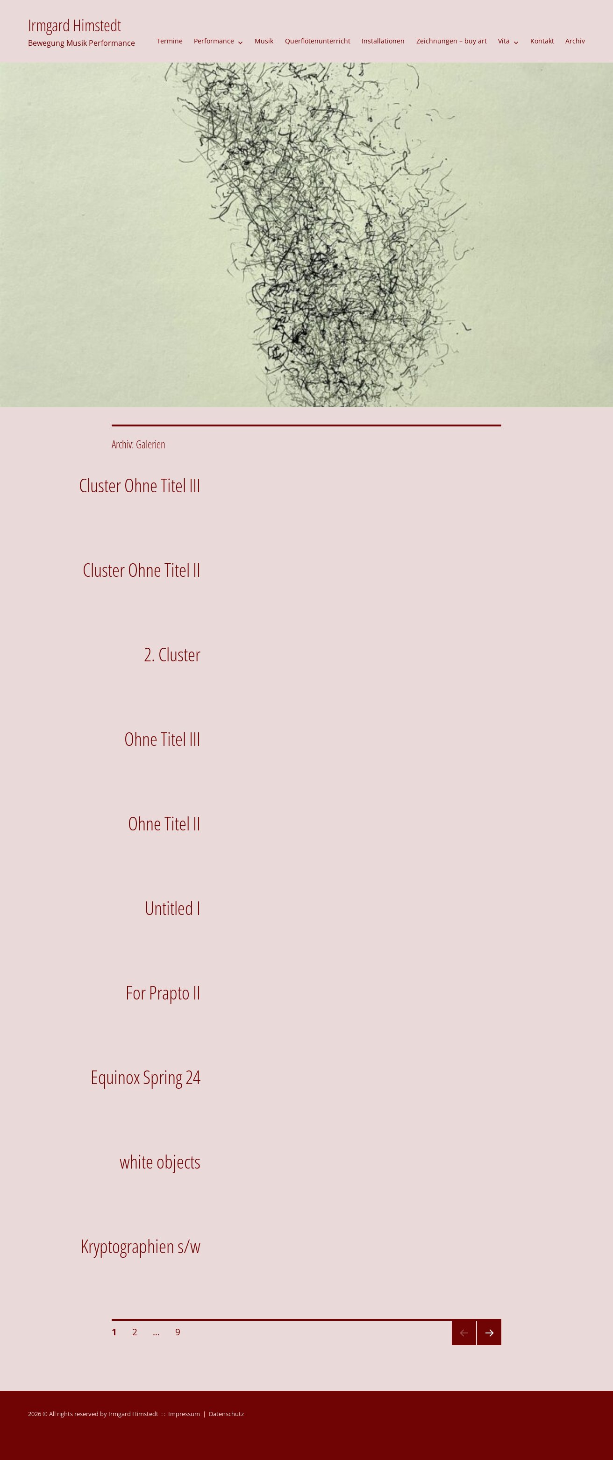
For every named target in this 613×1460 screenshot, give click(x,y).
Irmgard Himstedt (74, 25)
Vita (504, 40)
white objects (160, 1161)
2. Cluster (172, 654)
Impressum (184, 1414)
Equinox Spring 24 (145, 1077)
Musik (264, 40)
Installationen (383, 40)
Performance (214, 40)
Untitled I (172, 908)
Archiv (575, 40)
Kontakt (542, 40)
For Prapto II (163, 992)
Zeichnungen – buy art (451, 40)
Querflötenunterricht (317, 40)
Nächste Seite (488, 1344)
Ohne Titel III (162, 738)
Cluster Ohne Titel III (139, 485)
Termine (170, 40)
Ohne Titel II (164, 823)
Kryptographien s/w (140, 1246)
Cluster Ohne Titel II (141, 569)
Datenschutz (226, 1414)
